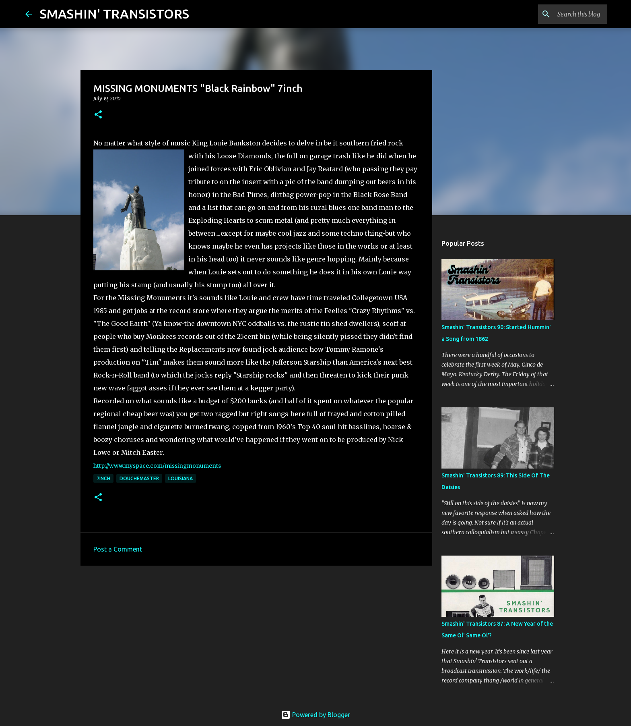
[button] (98, 115)
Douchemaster (139, 478)
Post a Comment (117, 549)
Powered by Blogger (315, 714)
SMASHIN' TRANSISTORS (114, 13)
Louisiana (180, 478)
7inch (103, 478)
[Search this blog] (565, 14)
